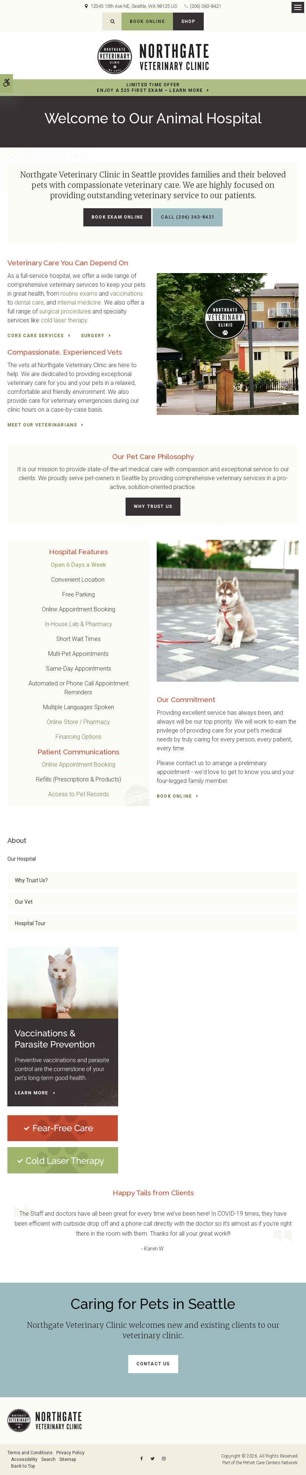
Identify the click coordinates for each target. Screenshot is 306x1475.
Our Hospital (21, 859)
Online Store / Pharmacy (78, 721)
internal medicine (79, 302)
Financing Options (79, 736)
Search (48, 1459)
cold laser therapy (64, 320)
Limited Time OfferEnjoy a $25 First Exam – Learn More (150, 87)
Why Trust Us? (31, 880)
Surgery (92, 335)
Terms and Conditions (30, 1452)
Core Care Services (35, 335)
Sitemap (67, 1459)
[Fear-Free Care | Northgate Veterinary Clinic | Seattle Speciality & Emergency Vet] (62, 1128)
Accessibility (24, 1459)
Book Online (147, 21)
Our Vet (24, 902)
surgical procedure (63, 311)
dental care (29, 302)
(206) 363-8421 (205, 6)
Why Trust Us (153, 506)
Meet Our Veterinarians (42, 425)
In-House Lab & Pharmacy (78, 624)
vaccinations (126, 293)
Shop (188, 21)
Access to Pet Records (78, 794)
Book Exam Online (117, 217)
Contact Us (153, 1363)
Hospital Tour (30, 923)
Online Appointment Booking (78, 764)
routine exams (78, 293)
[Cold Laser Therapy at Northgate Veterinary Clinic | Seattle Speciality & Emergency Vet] (62, 1159)
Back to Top (23, 1466)
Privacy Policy (70, 1452)
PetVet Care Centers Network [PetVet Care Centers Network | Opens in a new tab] (270, 1462)
